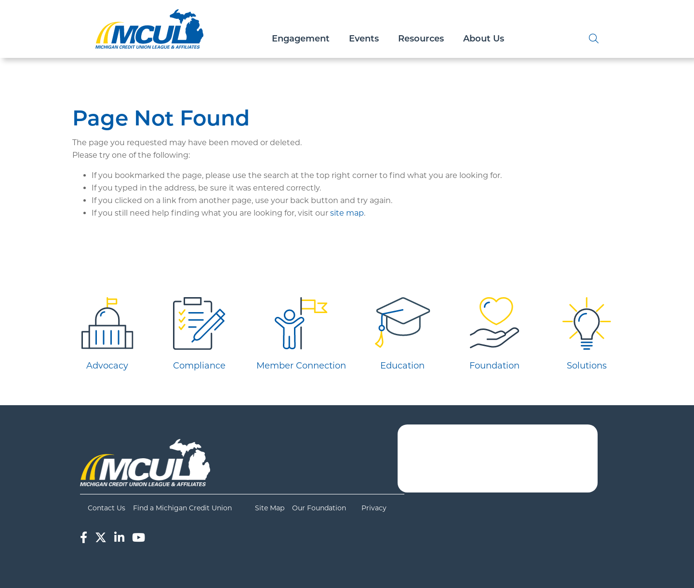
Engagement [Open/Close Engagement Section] (301, 38)
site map (347, 213)
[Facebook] (83, 538)
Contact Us (106, 508)
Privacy (374, 508)
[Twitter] (101, 538)
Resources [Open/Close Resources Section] (421, 38)
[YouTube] (138, 538)
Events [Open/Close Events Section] (364, 38)
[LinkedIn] (119, 538)
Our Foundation (319, 508)
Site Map (269, 508)
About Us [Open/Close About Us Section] (483, 38)
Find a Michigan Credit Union (182, 508)
